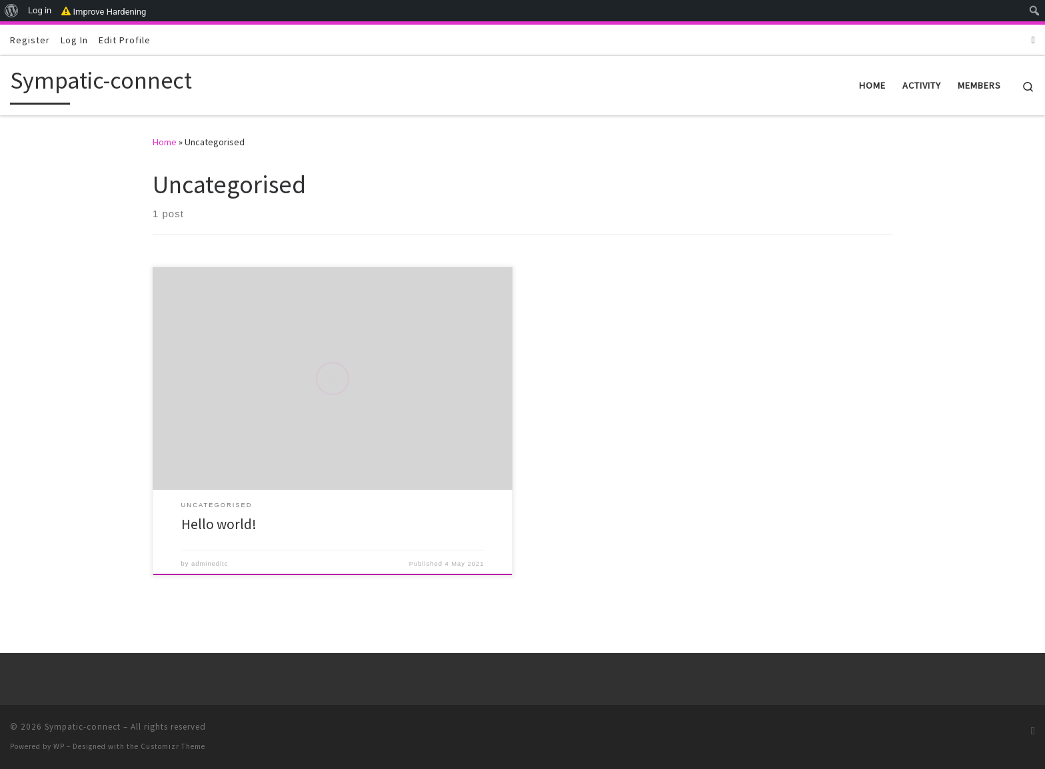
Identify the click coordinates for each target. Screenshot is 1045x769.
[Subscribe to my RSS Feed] (1033, 39)
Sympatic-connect (83, 726)
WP (59, 746)
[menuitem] (11, 10)
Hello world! (219, 524)
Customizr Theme (173, 746)
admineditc (209, 563)
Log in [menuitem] (39, 10)
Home (165, 142)
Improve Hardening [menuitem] (103, 10)
